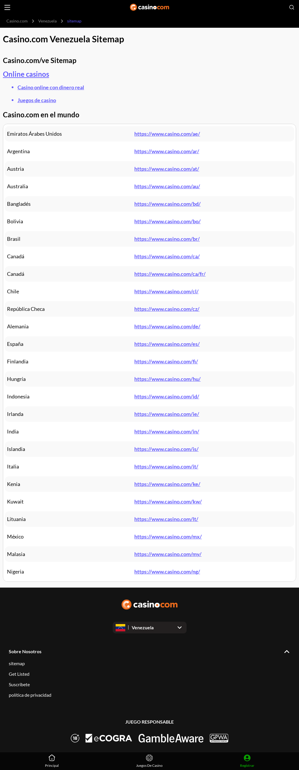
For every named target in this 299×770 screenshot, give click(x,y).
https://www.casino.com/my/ (167, 554)
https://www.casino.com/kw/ (168, 501)
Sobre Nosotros (25, 651)
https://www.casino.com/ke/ (167, 484)
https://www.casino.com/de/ (167, 326)
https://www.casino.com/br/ (167, 239)
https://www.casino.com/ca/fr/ (170, 274)
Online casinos (26, 74)
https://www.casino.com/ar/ (166, 151)
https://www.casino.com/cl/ (166, 291)
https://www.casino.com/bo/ (167, 221)
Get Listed (19, 674)
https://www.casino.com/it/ (166, 466)
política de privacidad (30, 695)
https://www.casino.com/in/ (166, 431)
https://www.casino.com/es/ (167, 344)
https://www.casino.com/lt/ (166, 519)
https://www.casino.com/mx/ (168, 536)
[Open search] (292, 7)
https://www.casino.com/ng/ (167, 571)
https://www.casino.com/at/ (166, 169)
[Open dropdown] (150, 627)
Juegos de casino (37, 100)
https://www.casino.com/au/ (167, 186)
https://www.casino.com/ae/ (167, 133)
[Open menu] (7, 7)
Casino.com (17, 20)
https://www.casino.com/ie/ (166, 414)
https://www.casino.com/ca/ (167, 256)
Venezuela (47, 20)
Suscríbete (19, 684)
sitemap (17, 663)
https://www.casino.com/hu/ (167, 379)
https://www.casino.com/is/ (166, 449)
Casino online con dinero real (51, 87)
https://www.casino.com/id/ (166, 396)
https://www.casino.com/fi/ (166, 361)
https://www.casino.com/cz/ (166, 309)
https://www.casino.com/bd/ (167, 204)
